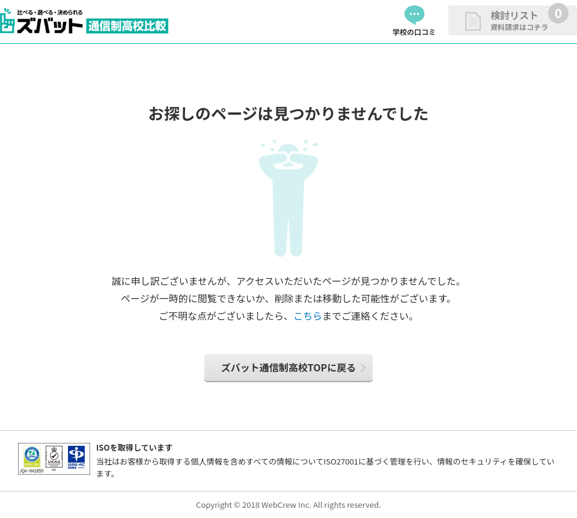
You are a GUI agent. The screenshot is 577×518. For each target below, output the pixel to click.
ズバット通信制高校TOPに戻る (288, 367)
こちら (307, 315)
